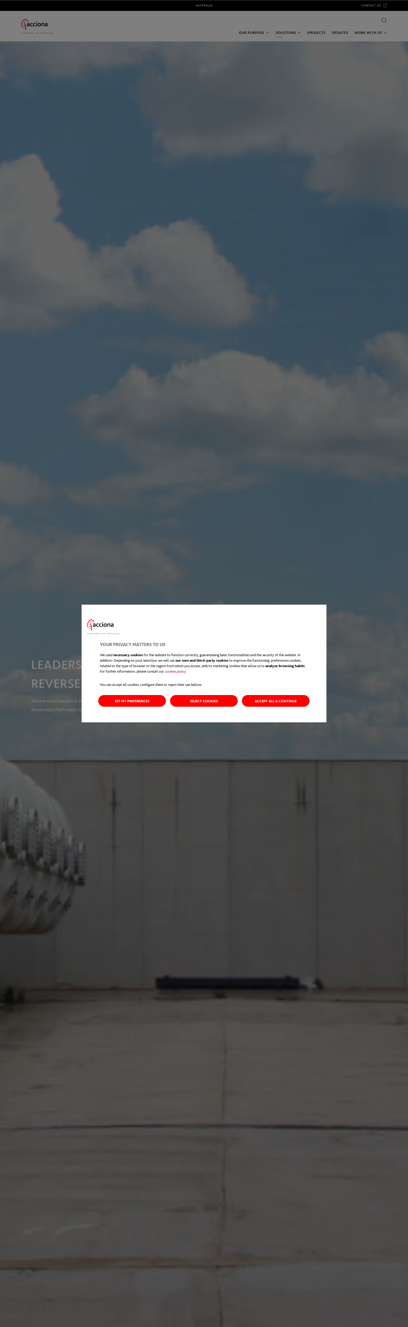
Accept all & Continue (276, 701)
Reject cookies (204, 701)
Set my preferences (132, 701)
